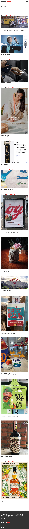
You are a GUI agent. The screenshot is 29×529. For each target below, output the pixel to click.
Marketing (3, 15)
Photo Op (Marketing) (10, 15)
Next (26, 507)
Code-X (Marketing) (10, 59)
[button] (27, 1)
